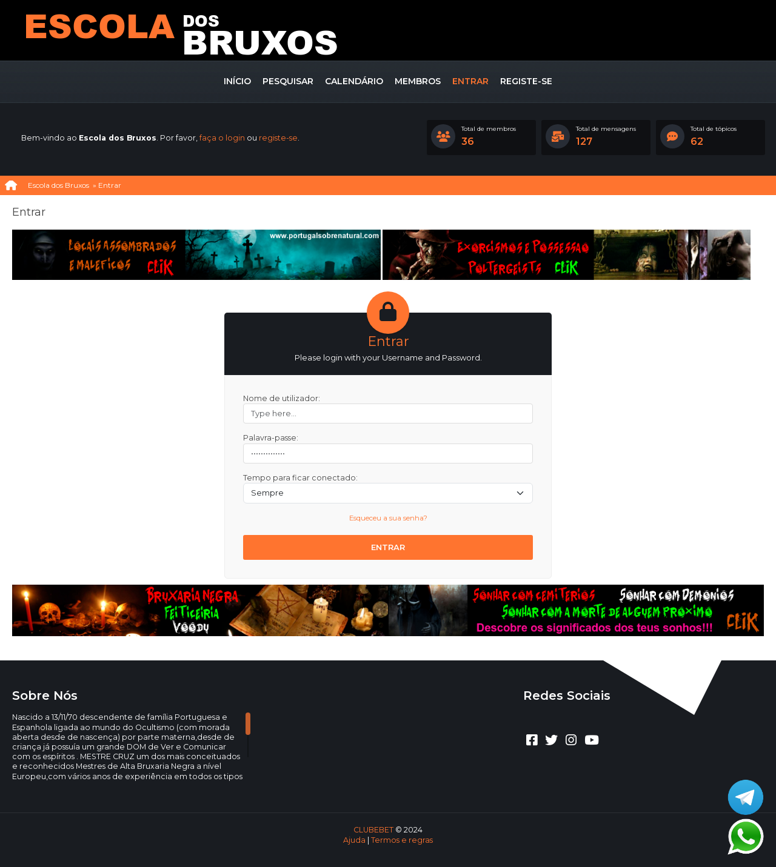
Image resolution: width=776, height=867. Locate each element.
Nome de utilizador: (281, 398)
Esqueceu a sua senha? (388, 518)
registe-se (278, 137)
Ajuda (354, 840)
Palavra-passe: (270, 437)
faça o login (222, 137)
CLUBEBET (373, 829)
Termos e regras (402, 840)
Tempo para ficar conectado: (300, 477)
